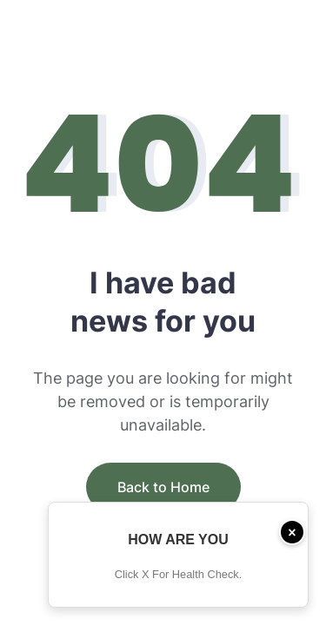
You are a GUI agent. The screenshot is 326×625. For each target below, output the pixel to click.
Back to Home (163, 487)
